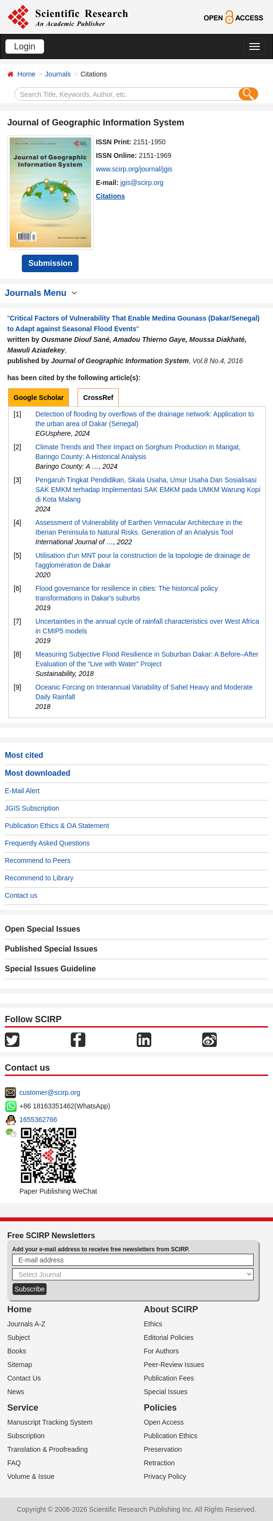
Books (16, 1351)
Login (24, 46)
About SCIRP (171, 1309)
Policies (160, 1408)
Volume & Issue (30, 1476)
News (15, 1392)
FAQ (14, 1463)
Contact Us (24, 1378)
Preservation (163, 1449)
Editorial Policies (169, 1337)
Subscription (26, 1436)
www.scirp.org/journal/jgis (134, 169)
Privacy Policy (165, 1476)
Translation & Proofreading (47, 1449)
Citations (110, 196)
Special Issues (166, 1392)
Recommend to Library (39, 878)
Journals (58, 74)
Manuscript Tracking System (50, 1422)
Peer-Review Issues (174, 1364)
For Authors (161, 1351)
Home (26, 74)
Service (22, 1408)
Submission (50, 263)
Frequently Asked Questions (47, 843)
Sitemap (19, 1364)
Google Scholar (39, 397)
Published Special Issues (51, 949)
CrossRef (98, 397)
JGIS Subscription (32, 808)
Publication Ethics (171, 1436)
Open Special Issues (42, 929)
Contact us (21, 895)
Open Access (164, 1422)
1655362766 (38, 1119)
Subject (18, 1337)
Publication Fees (169, 1378)
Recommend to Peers (37, 860)
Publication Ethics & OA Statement (57, 826)
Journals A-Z (26, 1324)
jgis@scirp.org (141, 182)
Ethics (153, 1324)
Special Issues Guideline (50, 969)
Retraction (159, 1463)
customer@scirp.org (49, 1092)
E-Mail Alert (22, 791)
